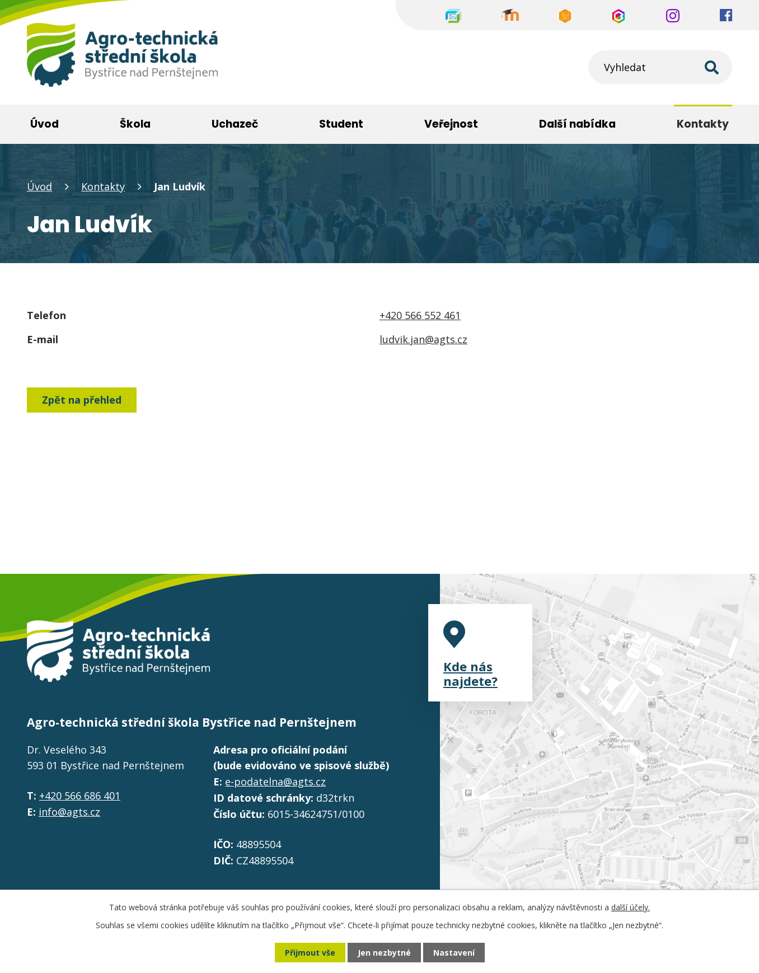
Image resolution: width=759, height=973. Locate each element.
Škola (135, 124)
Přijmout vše (310, 952)
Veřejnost (451, 124)
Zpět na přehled (81, 399)
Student (341, 124)
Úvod (39, 186)
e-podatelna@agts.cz (275, 781)
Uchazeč (235, 124)
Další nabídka (577, 124)
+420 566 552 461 (420, 315)
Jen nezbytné (384, 952)
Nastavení (454, 952)
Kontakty (103, 186)
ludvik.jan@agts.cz (423, 339)
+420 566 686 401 (79, 795)
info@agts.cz (69, 811)
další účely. (630, 907)
